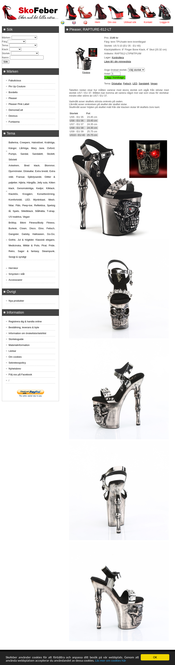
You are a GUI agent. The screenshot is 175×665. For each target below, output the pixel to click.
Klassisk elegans (45, 239)
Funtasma (14, 121)
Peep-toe (27, 205)
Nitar (11, 205)
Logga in (164, 22)
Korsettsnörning (45, 194)
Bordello (13, 92)
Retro (12, 251)
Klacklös (13, 194)
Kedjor (39, 188)
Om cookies (15, 356)
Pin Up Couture (17, 86)
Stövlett (13, 159)
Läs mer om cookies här (110, 661)
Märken (6, 37)
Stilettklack (27, 211)
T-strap (50, 211)
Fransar (20, 176)
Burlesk (13, 228)
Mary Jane (37, 148)
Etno (41, 228)
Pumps (12, 153)
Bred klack (32, 165)
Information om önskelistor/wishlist (27, 333)
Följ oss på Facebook (20, 374)
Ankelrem (14, 165)
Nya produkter (16, 300)
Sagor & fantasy (28, 251)
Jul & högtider (26, 239)
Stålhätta (40, 211)
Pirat (44, 245)
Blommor (49, 165)
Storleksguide (16, 339)
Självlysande (34, 176)
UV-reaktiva (15, 216)
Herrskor (13, 268)
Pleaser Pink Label (19, 104)
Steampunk (48, 251)
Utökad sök (130, 22)
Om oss (112, 22)
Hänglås (31, 182)
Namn (5, 57)
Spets (16, 211)
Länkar (12, 351)
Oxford (50, 148)
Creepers (25, 142)
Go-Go (50, 234)
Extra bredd (41, 171)
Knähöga (49, 142)
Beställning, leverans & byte (24, 327)
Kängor (12, 148)
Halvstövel (37, 142)
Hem (97, 22)
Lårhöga (23, 148)
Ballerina (13, 142)
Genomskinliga (25, 188)
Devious (13, 115)
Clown (23, 228)
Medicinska (15, 245)
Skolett (51, 153)
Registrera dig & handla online (25, 321)
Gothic (12, 239)
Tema (5, 45)
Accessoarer (15, 279)
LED (134, 83)
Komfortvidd (15, 199)
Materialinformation (19, 345)
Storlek (6, 53)
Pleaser (13, 98)
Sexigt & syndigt (17, 256)
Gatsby (25, 234)
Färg (4, 41)
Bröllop (12, 222)
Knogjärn (27, 194)
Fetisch (127, 83)
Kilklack (50, 188)
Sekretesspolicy (17, 362)
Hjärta (22, 182)
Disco (32, 228)
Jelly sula (42, 182)
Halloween (38, 234)
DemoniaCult (16, 110)
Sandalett (144, 83)
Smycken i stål (17, 274)
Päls (18, 205)
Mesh (52, 199)
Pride (51, 245)
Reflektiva (39, 205)
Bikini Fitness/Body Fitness (37, 222)
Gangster (14, 234)
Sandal (24, 153)
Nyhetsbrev (15, 368)
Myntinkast (39, 199)
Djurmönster (15, 171)
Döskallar (117, 83)
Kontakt (148, 22)
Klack (5, 49)
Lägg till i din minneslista (117, 61)
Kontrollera (118, 57)
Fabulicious (15, 80)
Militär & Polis (31, 245)
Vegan (154, 83)
